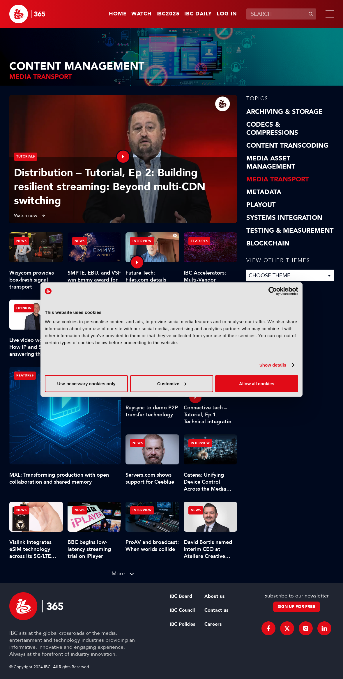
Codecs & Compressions (272, 128)
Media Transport (277, 179)
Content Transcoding (287, 145)
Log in (227, 14)
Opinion (24, 308)
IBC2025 (168, 14)
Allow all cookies (256, 383)
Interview (142, 241)
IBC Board (181, 596)
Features (24, 375)
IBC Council (182, 610)
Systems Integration (284, 217)
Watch (141, 14)
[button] (328, 13)
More (118, 573)
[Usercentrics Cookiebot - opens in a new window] (272, 291)
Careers (213, 624)
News (21, 241)
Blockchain (267, 243)
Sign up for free (296, 606)
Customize (171, 383)
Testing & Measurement (290, 230)
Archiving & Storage (284, 111)
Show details (273, 365)
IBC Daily (198, 14)
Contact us (216, 610)
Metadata (263, 192)
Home (118, 14)
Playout (261, 205)
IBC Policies (182, 624)
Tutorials (25, 156)
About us (214, 596)
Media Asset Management (270, 162)
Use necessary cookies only (86, 383)
